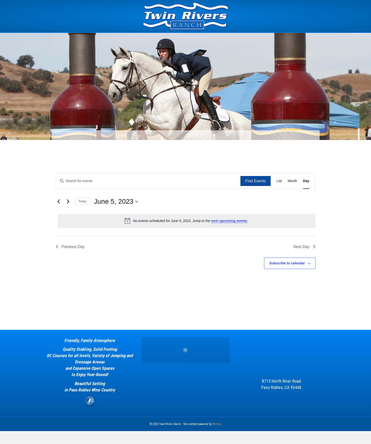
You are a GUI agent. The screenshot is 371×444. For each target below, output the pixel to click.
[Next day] (68, 214)
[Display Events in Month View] (292, 194)
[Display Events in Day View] (306, 194)
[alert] (186, 233)
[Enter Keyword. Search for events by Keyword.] (148, 194)
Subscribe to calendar (287, 276)
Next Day (304, 259)
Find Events (255, 194)
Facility (139, 39)
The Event (112, 39)
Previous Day (70, 259)
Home (90, 39)
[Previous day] (59, 214)
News (260, 39)
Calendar (239, 39)
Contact (279, 39)
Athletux (217, 437)
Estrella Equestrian (173, 39)
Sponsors (210, 39)
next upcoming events (229, 234)
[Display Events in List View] (279, 194)
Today (82, 214)
